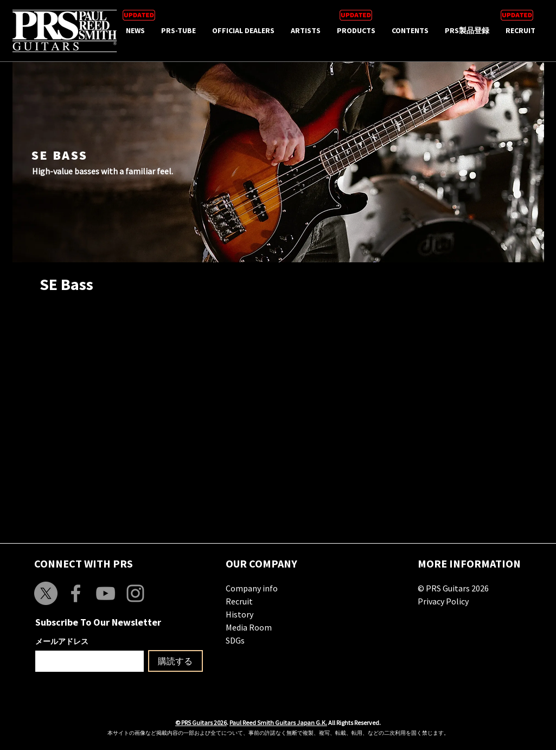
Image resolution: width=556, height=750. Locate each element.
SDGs (235, 640)
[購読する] (175, 661)
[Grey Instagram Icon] (135, 593)
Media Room (249, 627)
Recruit (239, 601)
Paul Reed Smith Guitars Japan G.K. (278, 723)
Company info (252, 588)
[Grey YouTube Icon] (105, 593)
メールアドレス (61, 641)
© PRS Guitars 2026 (453, 588)
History (239, 614)
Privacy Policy (443, 601)
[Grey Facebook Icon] (75, 593)
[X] (45, 593)
